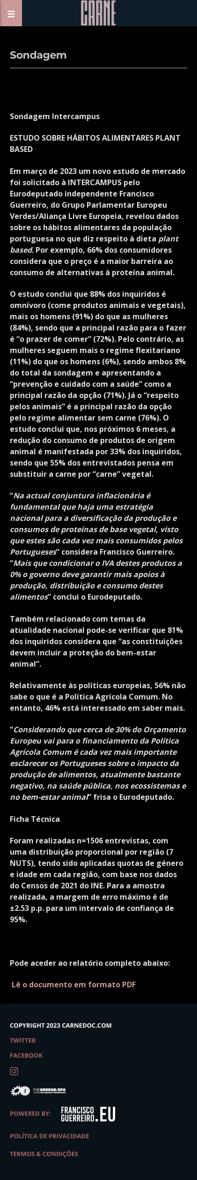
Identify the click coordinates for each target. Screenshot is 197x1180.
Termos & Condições (44, 1154)
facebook (26, 1055)
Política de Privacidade (49, 1136)
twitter (23, 1040)
